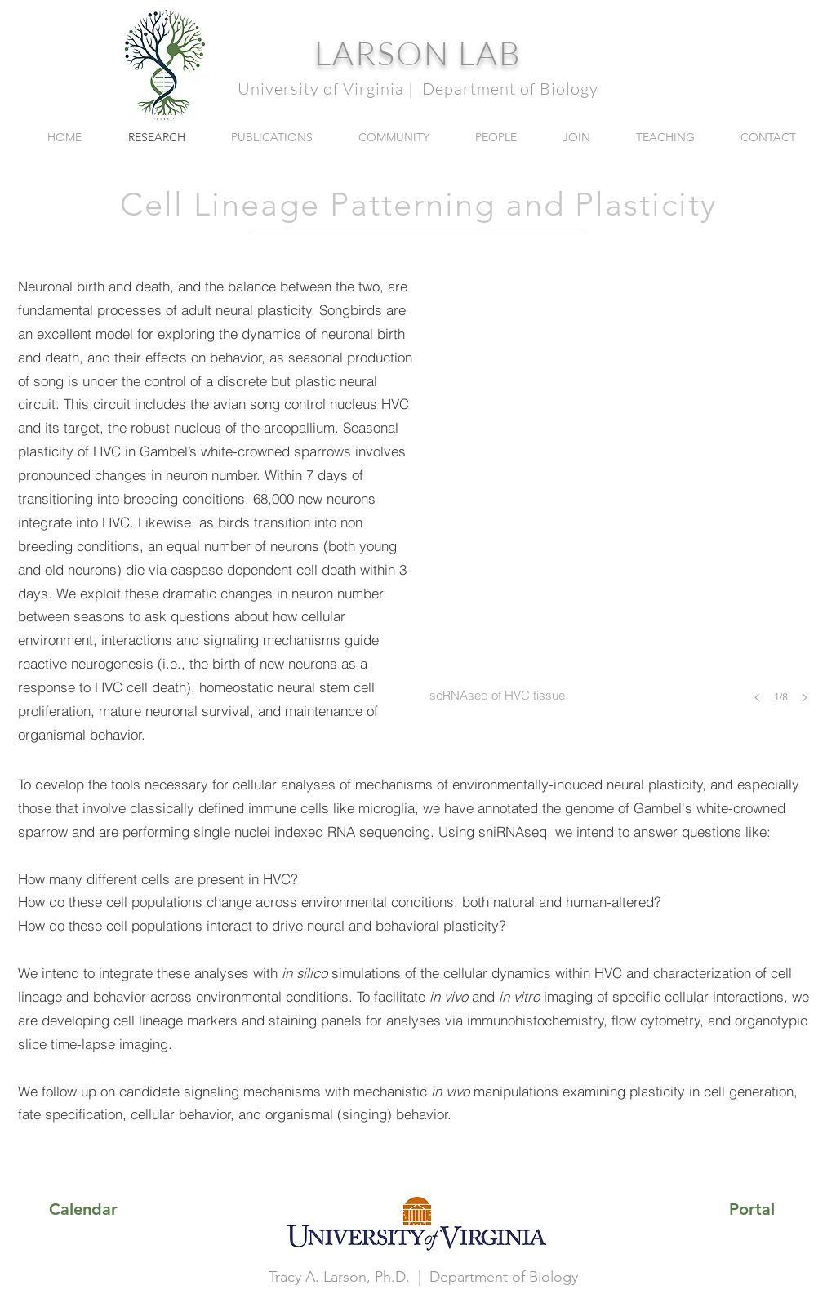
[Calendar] (83, 1209)
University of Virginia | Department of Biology (418, 88)
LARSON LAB (418, 53)
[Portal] (752, 1209)
